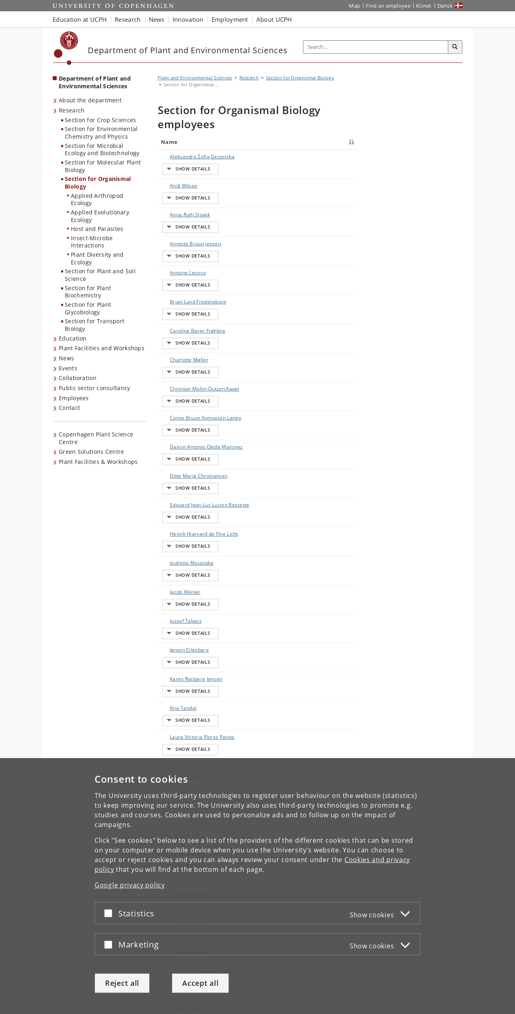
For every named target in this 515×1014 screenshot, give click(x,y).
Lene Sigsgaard (180, 547)
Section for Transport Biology (94, 324)
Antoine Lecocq (180, 227)
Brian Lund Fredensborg (177, 245)
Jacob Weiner (177, 448)
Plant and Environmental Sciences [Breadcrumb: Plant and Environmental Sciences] (195, 78)
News (66, 358)
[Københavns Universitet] (66, 48)
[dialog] (257, 886)
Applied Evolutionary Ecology (100, 216)
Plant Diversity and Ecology (97, 258)
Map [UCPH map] (354, 5)
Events (68, 368)
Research (71, 110)
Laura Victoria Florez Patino (178, 529)
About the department (90, 100)
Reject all (122, 983)
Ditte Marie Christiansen (177, 366)
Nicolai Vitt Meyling (174, 685)
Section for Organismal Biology (98, 182)
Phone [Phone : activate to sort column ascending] (305, 141)
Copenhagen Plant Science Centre (96, 438)
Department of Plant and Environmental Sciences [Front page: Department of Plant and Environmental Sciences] (95, 82)
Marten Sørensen (182, 610)
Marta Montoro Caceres (180, 593)
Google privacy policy (130, 885)
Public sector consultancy (94, 388)
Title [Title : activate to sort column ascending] (217, 141)
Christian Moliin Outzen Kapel (180, 302)
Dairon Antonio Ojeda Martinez (180, 345)
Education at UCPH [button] (80, 19)
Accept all (200, 983)
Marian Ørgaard (181, 575)
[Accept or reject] (110, 913)
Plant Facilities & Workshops (98, 461)
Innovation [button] (188, 19)
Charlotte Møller (181, 284)
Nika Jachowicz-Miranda (180, 721)
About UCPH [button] (274, 19)
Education (73, 338)
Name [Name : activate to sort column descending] (169, 141)
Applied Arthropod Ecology (97, 199)
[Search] (455, 47)
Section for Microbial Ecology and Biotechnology (102, 149)
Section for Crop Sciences (100, 120)
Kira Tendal (175, 511)
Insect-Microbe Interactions (92, 241)
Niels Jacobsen (179, 703)
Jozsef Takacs (178, 462)
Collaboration (78, 378)
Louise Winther (179, 561)
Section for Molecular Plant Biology (103, 166)
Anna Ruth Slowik (182, 192)
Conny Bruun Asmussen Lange (182, 323)
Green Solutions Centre (91, 451)
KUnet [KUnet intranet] (424, 5)
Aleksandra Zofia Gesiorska (182, 160)
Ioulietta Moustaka (173, 430)
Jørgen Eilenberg (181, 476)
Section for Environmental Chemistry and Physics (101, 132)
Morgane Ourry (180, 646)
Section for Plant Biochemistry (88, 291)
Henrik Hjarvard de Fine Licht (181, 409)
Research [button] (127, 19)
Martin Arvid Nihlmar (176, 628)
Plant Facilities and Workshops (101, 348)
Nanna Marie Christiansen (177, 664)
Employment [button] (230, 19)
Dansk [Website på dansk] (445, 5)
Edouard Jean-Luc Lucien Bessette (182, 387)
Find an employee (388, 5)
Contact (69, 407)
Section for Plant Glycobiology (88, 308)
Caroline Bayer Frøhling (179, 267)
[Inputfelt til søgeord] (376, 47)
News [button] (157, 19)
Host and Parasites (97, 229)
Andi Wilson (175, 178)
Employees (74, 398)
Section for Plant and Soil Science (100, 275)
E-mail (344, 156)
